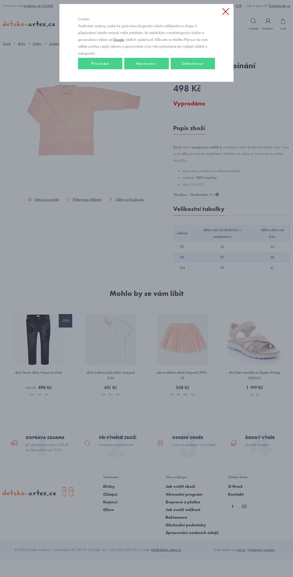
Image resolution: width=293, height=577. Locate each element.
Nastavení (146, 94)
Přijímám (100, 94)
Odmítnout (192, 94)
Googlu (118, 70)
